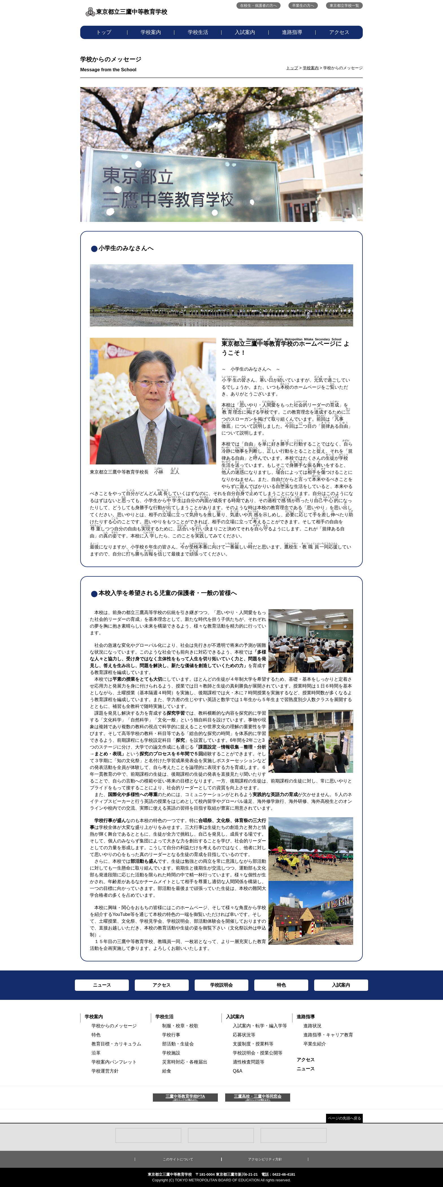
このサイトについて (178, 1159)
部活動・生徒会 (178, 1043)
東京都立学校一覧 (344, 5)
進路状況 (312, 1025)
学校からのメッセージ (114, 1025)
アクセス (339, 32)
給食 (166, 1071)
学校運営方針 (105, 1071)
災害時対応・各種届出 (184, 1062)
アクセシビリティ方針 (265, 1159)
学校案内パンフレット (114, 1062)
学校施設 (171, 1052)
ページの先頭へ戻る (344, 1118)
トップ (103, 32)
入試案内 (245, 32)
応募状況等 (244, 1034)
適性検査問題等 (248, 1062)
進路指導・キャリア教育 (328, 1034)
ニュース (306, 1068)
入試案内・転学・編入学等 (260, 1025)
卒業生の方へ (303, 5)
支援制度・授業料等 (253, 1043)
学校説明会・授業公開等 (258, 1052)
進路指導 (292, 32)
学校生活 (198, 32)
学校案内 (151, 32)
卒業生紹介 (314, 1043)
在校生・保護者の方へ (258, 5)
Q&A (237, 1071)
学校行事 (171, 1034)
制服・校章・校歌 (180, 1025)
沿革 (96, 1052)
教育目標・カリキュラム (116, 1043)
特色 (96, 1034)
